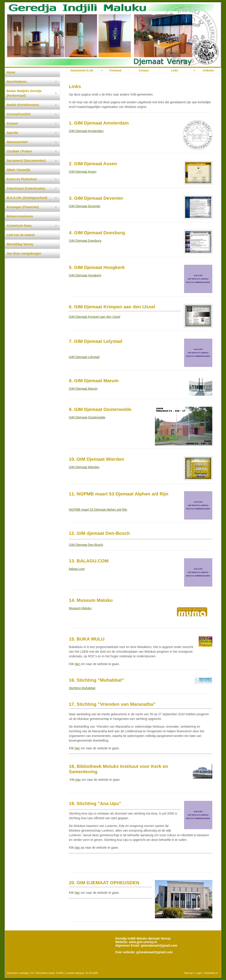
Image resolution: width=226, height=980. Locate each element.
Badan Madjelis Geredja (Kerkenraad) (24, 93)
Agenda (12, 132)
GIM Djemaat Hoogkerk (85, 275)
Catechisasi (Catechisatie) (26, 188)
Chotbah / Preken (19, 151)
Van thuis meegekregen (24, 253)
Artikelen (208, 70)
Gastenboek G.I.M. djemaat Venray (82, 71)
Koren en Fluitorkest (22, 179)
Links (174, 70)
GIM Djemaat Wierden (84, 467)
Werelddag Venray (20, 244)
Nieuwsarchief (17, 142)
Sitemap (188, 973)
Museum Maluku (80, 608)
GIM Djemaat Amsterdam (86, 131)
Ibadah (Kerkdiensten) (23, 105)
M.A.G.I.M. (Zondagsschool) (27, 197)
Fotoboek (116, 70)
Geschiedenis (17, 81)
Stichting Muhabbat (82, 688)
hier (77, 664)
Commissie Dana (19, 225)
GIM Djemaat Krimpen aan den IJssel (94, 316)
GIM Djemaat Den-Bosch (86, 545)
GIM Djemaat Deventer (84, 206)
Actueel (12, 123)
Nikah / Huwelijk (18, 170)
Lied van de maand (20, 235)
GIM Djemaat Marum (83, 388)
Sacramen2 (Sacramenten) (26, 160)
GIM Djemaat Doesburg (85, 240)
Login (199, 973)
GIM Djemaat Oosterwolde (87, 417)
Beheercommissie (20, 216)
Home (11, 72)
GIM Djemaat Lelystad (84, 357)
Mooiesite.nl (211, 973)
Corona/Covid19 (18, 114)
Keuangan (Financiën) (23, 207)
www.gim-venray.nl (143, 942)
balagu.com (77, 569)
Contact (144, 70)
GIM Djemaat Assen (82, 171)
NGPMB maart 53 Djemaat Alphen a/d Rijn (98, 509)
